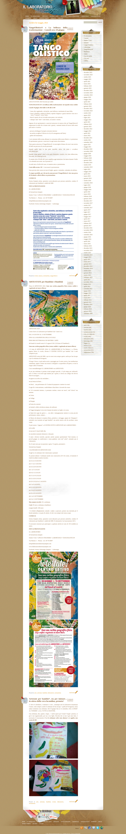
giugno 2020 (87, 153)
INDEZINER (77, 833)
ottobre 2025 (87, 77)
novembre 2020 (88, 151)
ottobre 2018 (87, 180)
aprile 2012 (87, 286)
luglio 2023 (87, 117)
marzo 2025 (87, 83)
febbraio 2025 (88, 86)
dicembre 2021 (88, 138)
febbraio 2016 (88, 246)
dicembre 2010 (88, 304)
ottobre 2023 (87, 113)
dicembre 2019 (88, 162)
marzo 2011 (87, 297)
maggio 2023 (87, 120)
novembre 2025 (88, 74)
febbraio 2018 (88, 196)
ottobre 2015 (87, 252)
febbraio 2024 (88, 104)
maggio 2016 (87, 239)
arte (35, 693)
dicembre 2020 (88, 149)
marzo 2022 (87, 135)
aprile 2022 (87, 133)
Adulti (35, 18)
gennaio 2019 (88, 178)
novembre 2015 (88, 250)
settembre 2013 (88, 277)
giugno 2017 (87, 214)
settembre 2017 (88, 207)
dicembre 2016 (88, 228)
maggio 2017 (87, 216)
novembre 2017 (88, 203)
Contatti (45, 16)
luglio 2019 (87, 169)
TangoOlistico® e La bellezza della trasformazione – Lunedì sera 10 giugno (48, 28)
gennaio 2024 (88, 106)
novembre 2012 (88, 282)
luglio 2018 (87, 185)
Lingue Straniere (74, 16)
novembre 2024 (88, 92)
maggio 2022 (87, 131)
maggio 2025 (87, 79)
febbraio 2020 (88, 158)
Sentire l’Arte (54, 16)
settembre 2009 (88, 313)
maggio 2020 (87, 156)
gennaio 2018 (88, 198)
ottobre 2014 (87, 270)
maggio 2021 (87, 147)
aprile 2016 (87, 241)
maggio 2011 (87, 293)
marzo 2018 (87, 194)
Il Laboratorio (35, 16)
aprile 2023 (87, 122)
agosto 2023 (87, 115)
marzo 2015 (87, 261)
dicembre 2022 (88, 129)
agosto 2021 (87, 144)
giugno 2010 (87, 306)
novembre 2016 (88, 230)
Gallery (60, 18)
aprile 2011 (87, 295)
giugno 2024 (87, 97)
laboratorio (51, 693)
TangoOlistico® (95, 16)
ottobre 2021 (87, 140)
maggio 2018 (87, 189)
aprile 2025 (87, 81)
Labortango (85, 16)
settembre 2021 (88, 142)
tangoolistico (53, 276)
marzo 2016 (87, 243)
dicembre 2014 (88, 266)
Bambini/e (28, 18)
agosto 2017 (87, 210)
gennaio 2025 (88, 88)
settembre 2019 (88, 167)
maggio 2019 (87, 171)
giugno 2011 (87, 291)
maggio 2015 (87, 257)
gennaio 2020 (88, 160)
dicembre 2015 (88, 248)
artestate (63, 16)
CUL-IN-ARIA (88, 334)
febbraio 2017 (88, 223)
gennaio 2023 (88, 126)
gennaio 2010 (88, 311)
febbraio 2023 (88, 124)
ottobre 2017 (87, 205)
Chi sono (53, 18)
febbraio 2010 (88, 309)
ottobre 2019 (87, 165)
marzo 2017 (87, 221)
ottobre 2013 (87, 275)
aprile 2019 (87, 174)
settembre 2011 (88, 288)
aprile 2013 (87, 279)
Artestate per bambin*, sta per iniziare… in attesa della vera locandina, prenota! (48, 700)
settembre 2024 (88, 95)
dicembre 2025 (88, 72)
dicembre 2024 (88, 90)
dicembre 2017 (88, 201)
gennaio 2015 (88, 264)
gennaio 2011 (87, 302)
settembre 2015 (88, 255)
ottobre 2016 (87, 232)
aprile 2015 (87, 259)
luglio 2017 (87, 212)
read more (72, 275)
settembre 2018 (88, 183)
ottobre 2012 (87, 284)
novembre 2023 (88, 110)
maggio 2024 (87, 99)
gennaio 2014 (88, 273)
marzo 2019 (87, 176)
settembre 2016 (88, 234)
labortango (87, 341)
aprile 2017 (87, 219)
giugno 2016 (87, 237)
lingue (85, 343)
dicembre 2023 (88, 108)
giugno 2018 (87, 187)
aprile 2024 (87, 101)
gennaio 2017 (88, 225)
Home (27, 16)
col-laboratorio (88, 332)
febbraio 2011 (88, 300)
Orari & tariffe (44, 18)
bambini (45, 693)
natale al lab (87, 348)
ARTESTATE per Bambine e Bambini (46, 282)
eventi (36, 276)
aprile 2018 (87, 192)
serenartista (46, 276)
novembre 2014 (88, 268)
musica (40, 276)
